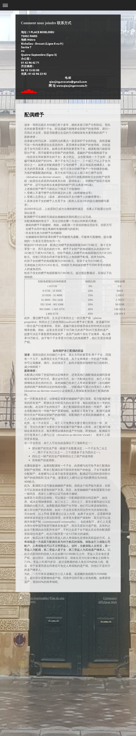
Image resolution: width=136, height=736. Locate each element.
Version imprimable (33, 598)
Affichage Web (107, 602)
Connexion (110, 598)
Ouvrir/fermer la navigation (68, 5)
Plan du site (57, 598)
